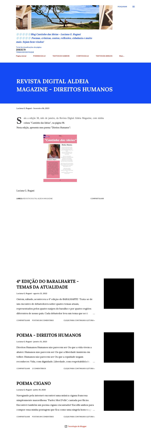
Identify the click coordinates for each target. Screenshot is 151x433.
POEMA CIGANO (34, 383)
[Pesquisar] (122, 6)
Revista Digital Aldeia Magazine (38, 198)
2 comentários (39, 368)
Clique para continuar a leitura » (79, 320)
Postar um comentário (43, 320)
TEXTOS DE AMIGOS (104, 56)
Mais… (121, 56)
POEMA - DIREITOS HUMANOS (49, 335)
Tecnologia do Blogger (75, 426)
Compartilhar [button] (97, 198)
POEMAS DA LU (39, 56)
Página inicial (21, 56)
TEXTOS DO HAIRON (60, 56)
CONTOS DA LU (82, 56)
